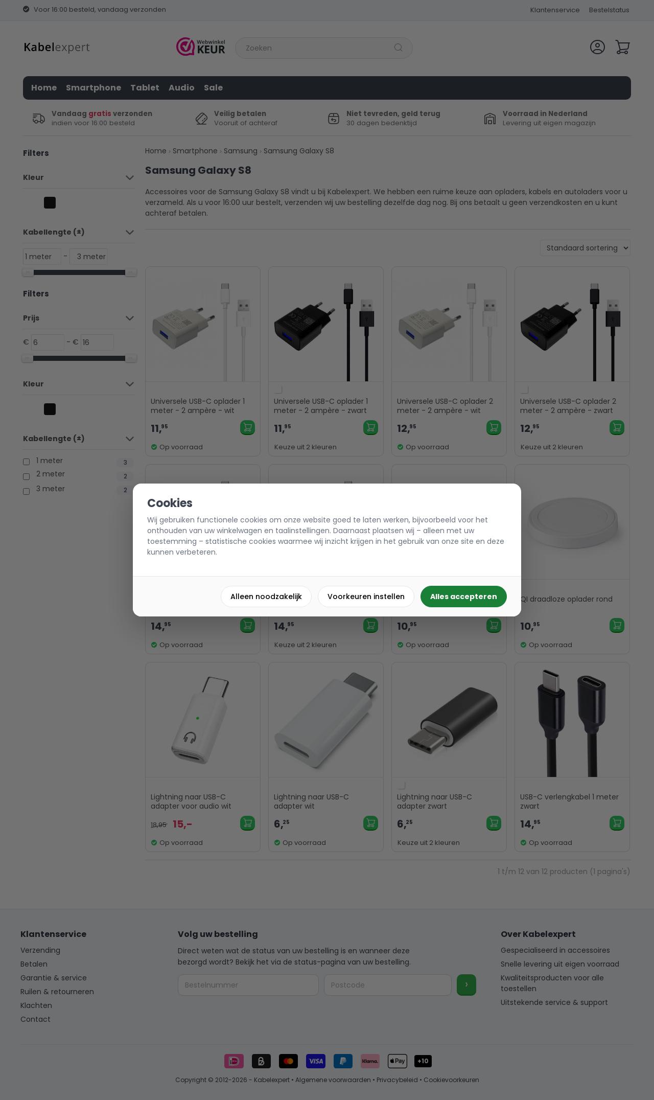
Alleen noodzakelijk (266, 596)
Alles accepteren (463, 596)
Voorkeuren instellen (366, 596)
